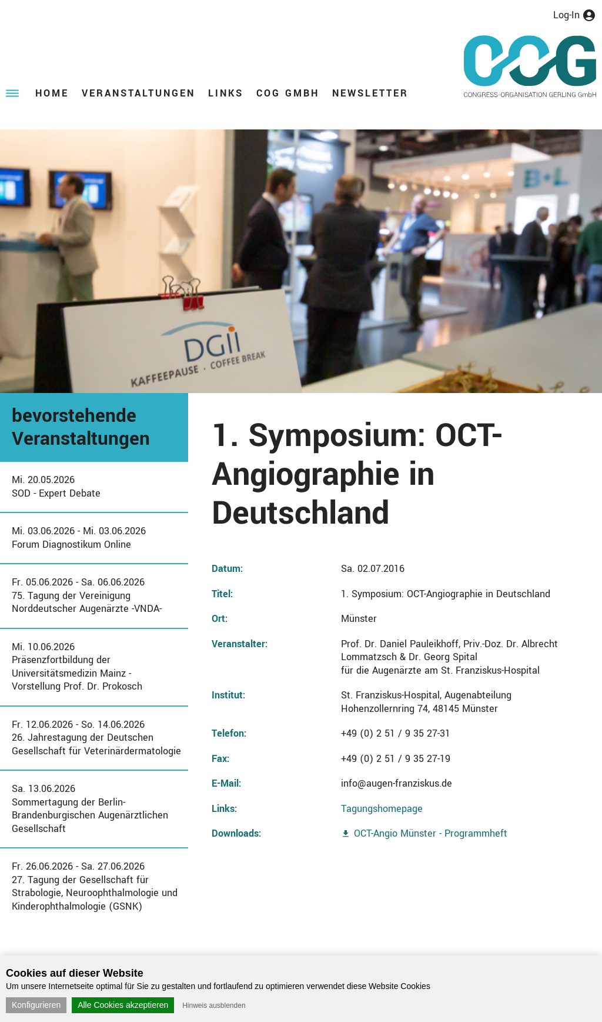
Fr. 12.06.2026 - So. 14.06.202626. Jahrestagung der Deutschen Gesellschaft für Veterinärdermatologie (96, 738)
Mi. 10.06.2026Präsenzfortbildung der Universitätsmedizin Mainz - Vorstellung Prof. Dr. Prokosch (77, 667)
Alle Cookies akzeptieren (123, 1005)
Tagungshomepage (382, 808)
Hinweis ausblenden (213, 1005)
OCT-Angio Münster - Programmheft (430, 833)
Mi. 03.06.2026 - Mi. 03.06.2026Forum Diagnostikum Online (79, 537)
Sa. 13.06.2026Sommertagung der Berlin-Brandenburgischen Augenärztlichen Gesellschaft (90, 808)
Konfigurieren (36, 1005)
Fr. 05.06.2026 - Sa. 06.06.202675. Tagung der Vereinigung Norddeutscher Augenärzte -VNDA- (87, 595)
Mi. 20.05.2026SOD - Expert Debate (56, 486)
